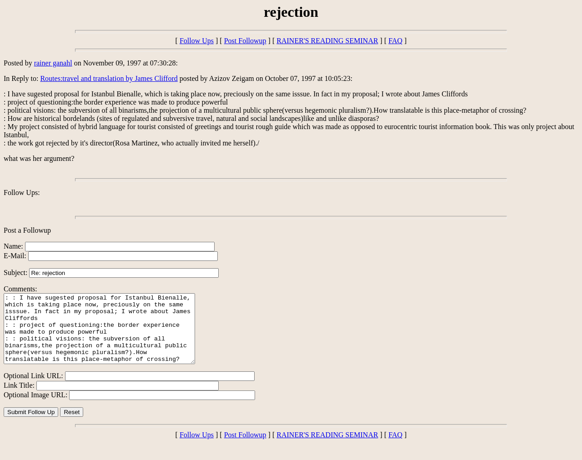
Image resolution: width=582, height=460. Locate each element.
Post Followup (245, 41)
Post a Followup (27, 230)
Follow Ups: (22, 192)
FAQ (395, 41)
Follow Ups (197, 41)
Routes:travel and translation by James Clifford (108, 78)
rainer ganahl (53, 63)
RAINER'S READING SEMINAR (327, 41)
